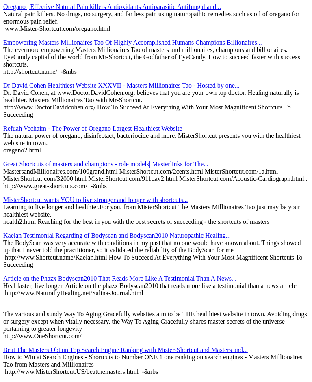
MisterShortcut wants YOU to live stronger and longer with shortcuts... (95, 199)
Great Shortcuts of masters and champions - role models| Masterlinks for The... (105, 164)
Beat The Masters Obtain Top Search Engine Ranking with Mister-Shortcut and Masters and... (125, 349)
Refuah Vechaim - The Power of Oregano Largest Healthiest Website (92, 128)
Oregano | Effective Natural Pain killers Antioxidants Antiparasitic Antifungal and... (112, 6)
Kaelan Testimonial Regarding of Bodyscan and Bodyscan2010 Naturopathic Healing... (117, 235)
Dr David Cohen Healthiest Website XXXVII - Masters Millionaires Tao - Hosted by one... (121, 85)
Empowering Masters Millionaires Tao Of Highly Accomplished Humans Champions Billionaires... (132, 42)
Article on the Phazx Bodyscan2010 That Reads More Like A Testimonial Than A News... (119, 278)
